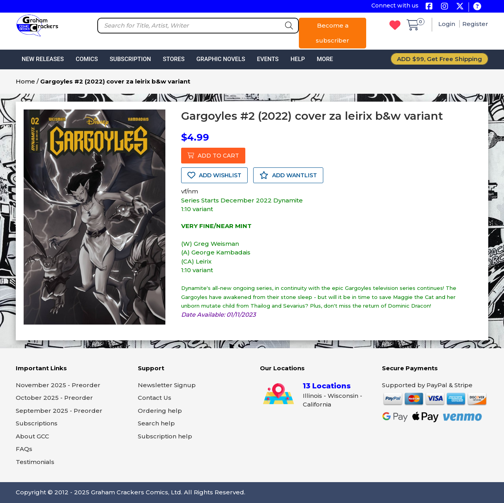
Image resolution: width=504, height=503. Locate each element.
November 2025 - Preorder (58, 385)
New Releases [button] (43, 59)
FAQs (24, 449)
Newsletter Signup (167, 385)
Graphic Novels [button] (220, 59)
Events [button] (267, 59)
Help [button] (298, 59)
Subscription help (165, 436)
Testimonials (35, 462)
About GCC (32, 436)
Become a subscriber (332, 33)
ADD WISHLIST (214, 175)
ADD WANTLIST (288, 175)
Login (447, 24)
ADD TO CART (213, 155)
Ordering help (160, 410)
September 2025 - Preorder (59, 410)
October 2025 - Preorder (54, 397)
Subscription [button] (130, 59)
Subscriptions (36, 423)
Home (25, 81)
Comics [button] (87, 59)
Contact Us (154, 397)
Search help (156, 423)
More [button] (325, 59)
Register (475, 24)
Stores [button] (173, 59)
